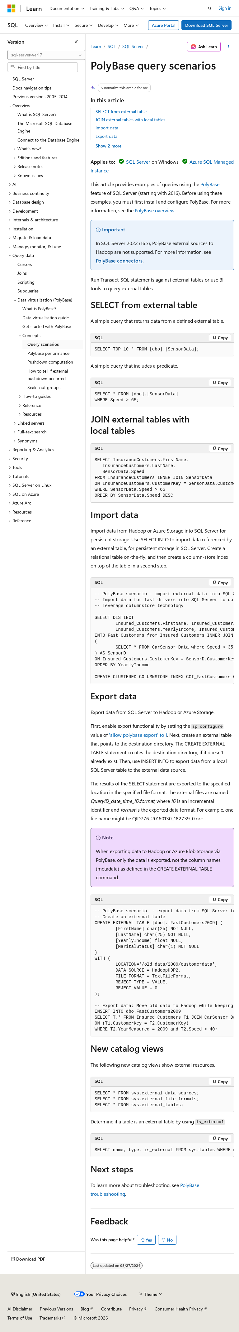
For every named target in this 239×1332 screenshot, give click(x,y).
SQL (112, 46)
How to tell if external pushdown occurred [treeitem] (47, 375)
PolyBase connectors (119, 260)
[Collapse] (76, 41)
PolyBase (209, 184)
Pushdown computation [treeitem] (50, 362)
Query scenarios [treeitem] (43, 344)
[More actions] (228, 47)
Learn (96, 46)
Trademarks (50, 1318)
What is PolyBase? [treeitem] (39, 308)
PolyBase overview (155, 210)
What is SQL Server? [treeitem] (36, 114)
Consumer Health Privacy (179, 1309)
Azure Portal (164, 25)
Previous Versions (56, 1309)
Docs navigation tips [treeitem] (31, 88)
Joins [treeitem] (22, 273)
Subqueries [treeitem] (28, 291)
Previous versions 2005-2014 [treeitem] (40, 96)
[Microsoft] (11, 8)
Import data (107, 128)
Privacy (136, 1309)
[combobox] (46, 55)
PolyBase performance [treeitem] (48, 353)
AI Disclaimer (19, 1309)
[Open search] (210, 8)
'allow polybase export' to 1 (138, 734)
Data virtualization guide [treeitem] (45, 318)
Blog (85, 1309)
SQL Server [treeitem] (23, 79)
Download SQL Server (206, 25)
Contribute (111, 1309)
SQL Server (133, 46)
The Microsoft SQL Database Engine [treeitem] (44, 127)
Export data (106, 136)
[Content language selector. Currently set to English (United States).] (35, 1294)
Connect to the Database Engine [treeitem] (48, 140)
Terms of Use (19, 1318)
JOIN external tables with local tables (130, 120)
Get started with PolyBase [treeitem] (46, 326)
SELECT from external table (121, 111)
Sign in (225, 8)
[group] (162, 478)
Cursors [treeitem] (24, 264)
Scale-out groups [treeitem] (43, 387)
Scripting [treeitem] (26, 282)
